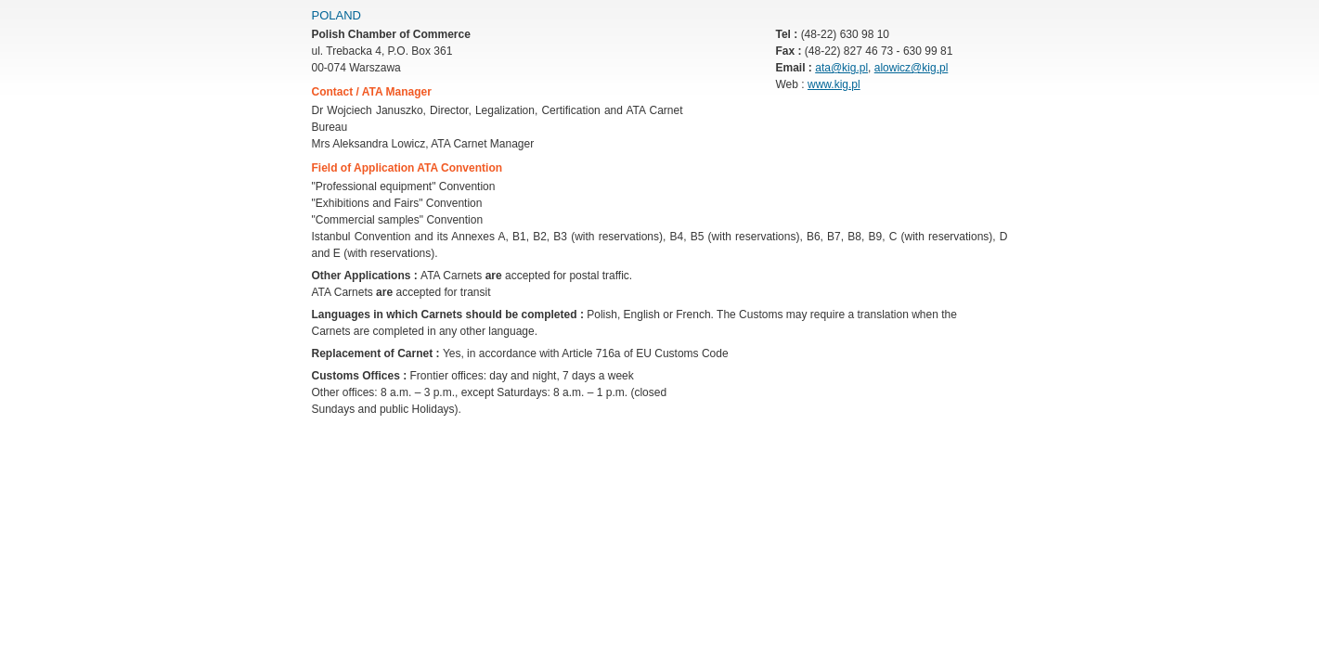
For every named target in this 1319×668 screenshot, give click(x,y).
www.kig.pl (834, 84)
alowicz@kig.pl (911, 67)
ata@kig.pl (841, 67)
